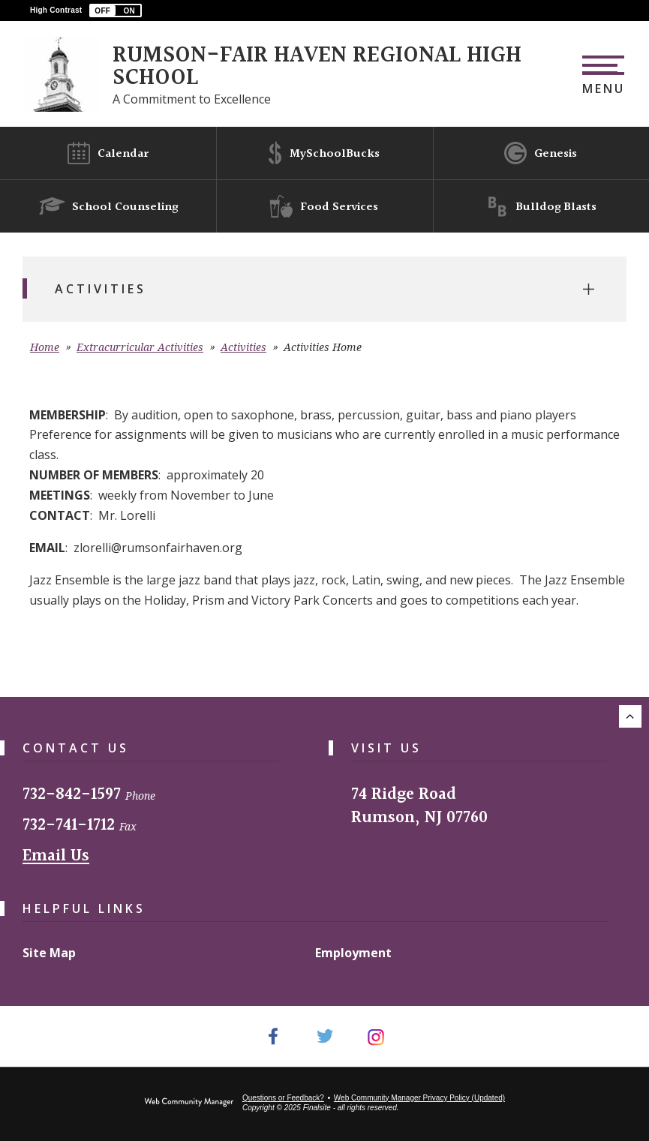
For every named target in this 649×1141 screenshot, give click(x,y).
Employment (353, 952)
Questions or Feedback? (283, 1098)
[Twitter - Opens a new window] (324, 1036)
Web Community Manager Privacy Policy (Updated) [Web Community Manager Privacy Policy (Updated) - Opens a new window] (419, 1098)
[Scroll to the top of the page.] (630, 716)
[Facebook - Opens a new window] (273, 1036)
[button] (115, 10)
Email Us (56, 856)
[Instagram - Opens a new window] (376, 1036)
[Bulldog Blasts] (541, 206)
